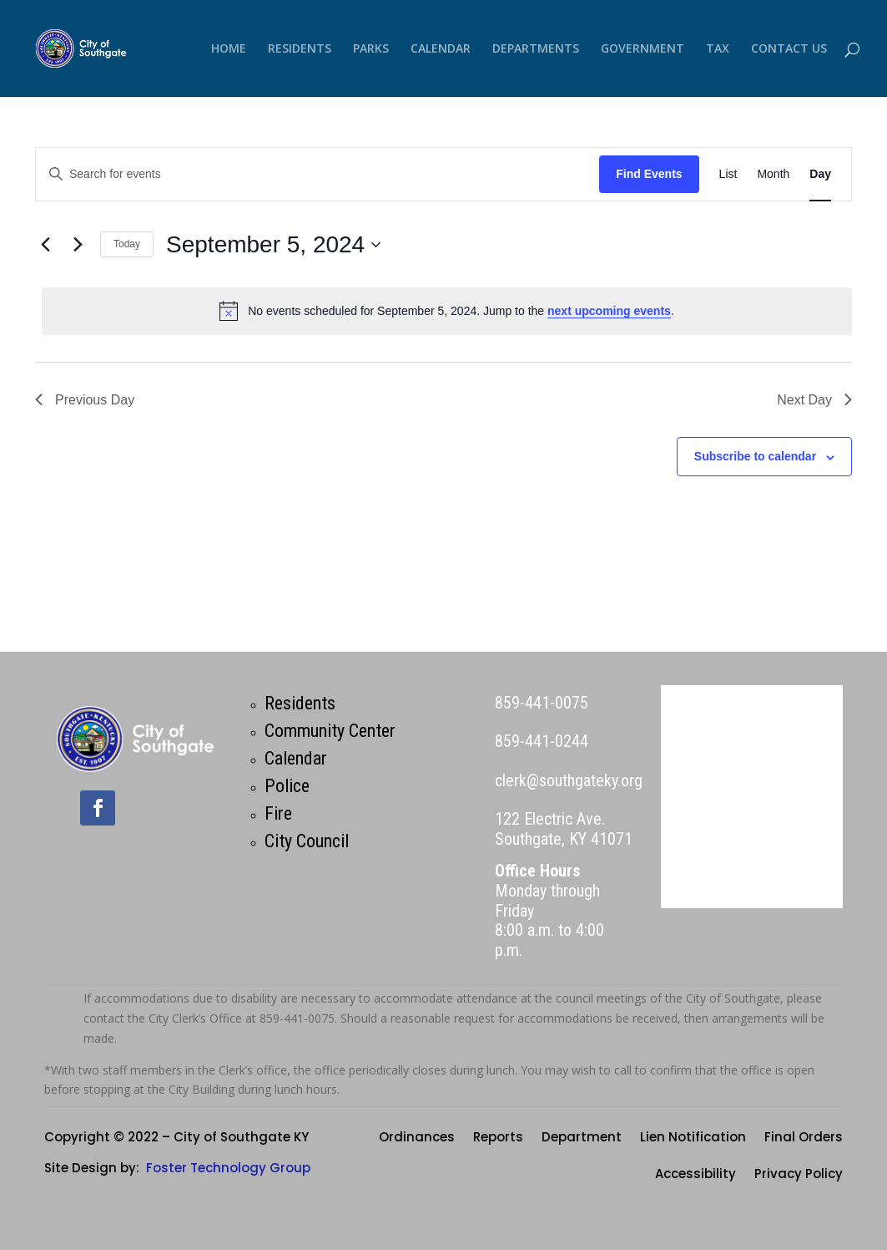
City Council (307, 841)
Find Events (649, 173)
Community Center (330, 730)
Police (287, 785)
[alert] (447, 310)
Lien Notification (693, 1138)
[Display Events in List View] (728, 174)
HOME (228, 49)
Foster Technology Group (228, 1167)
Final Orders (803, 1138)
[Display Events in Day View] (820, 174)
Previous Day (84, 400)
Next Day (814, 400)
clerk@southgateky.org (569, 780)
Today (126, 244)
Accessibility (695, 1175)
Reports (498, 1138)
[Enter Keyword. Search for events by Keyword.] (317, 174)
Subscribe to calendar (755, 456)
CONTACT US (789, 49)
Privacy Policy (798, 1175)
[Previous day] (45, 245)
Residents (300, 703)
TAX (717, 49)
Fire (278, 813)
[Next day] (78, 245)
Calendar (296, 758)
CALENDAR (441, 49)
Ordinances (417, 1138)
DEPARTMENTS (535, 49)
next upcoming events (609, 311)
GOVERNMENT (642, 49)
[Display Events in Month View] (773, 174)
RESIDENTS (299, 49)
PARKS (371, 49)
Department (582, 1138)
